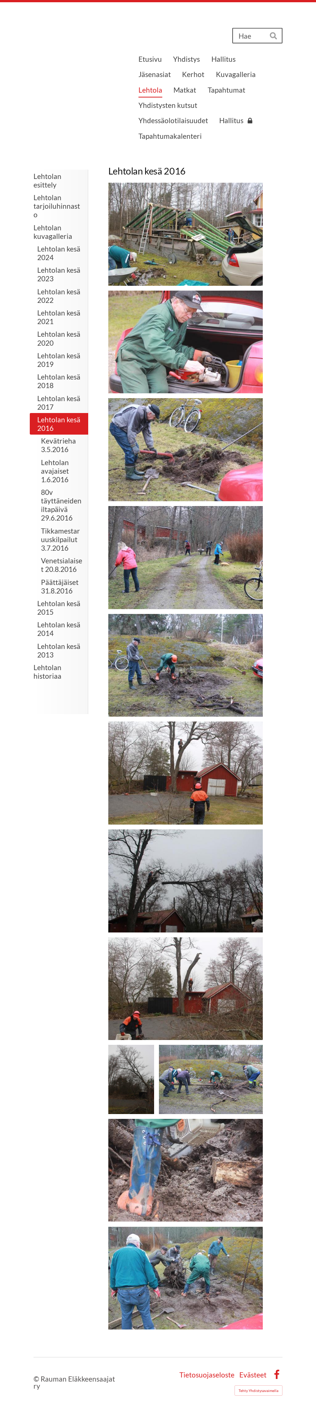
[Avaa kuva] (185, 449)
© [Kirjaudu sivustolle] (37, 1379)
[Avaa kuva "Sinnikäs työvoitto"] (185, 1278)
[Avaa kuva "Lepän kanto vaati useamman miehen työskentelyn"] (210, 1079)
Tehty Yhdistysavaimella (258, 1390)
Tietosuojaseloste (206, 1374)
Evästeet (252, 1374)
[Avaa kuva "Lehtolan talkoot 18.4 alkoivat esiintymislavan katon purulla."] (185, 234)
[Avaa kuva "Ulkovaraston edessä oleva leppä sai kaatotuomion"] (185, 772)
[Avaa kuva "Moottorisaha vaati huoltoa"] (185, 342)
